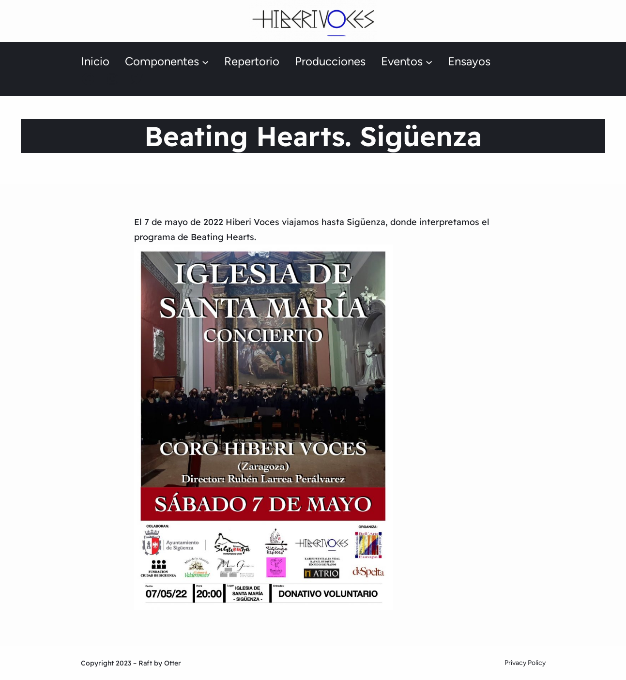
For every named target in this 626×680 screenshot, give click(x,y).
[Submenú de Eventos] (429, 62)
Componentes (162, 61)
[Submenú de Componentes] (205, 62)
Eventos (402, 61)
